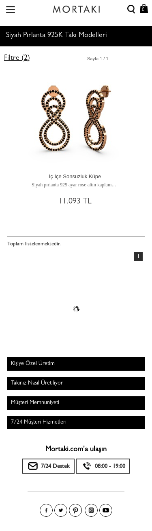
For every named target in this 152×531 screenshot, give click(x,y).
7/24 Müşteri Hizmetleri (38, 422)
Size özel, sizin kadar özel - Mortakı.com (76, 7)
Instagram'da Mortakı (91, 510)
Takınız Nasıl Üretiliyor (37, 383)
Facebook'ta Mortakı (46, 510)
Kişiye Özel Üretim (33, 364)
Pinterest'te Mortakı (75, 510)
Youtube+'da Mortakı (105, 510)
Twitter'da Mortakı (60, 510)
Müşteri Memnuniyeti (35, 403)
